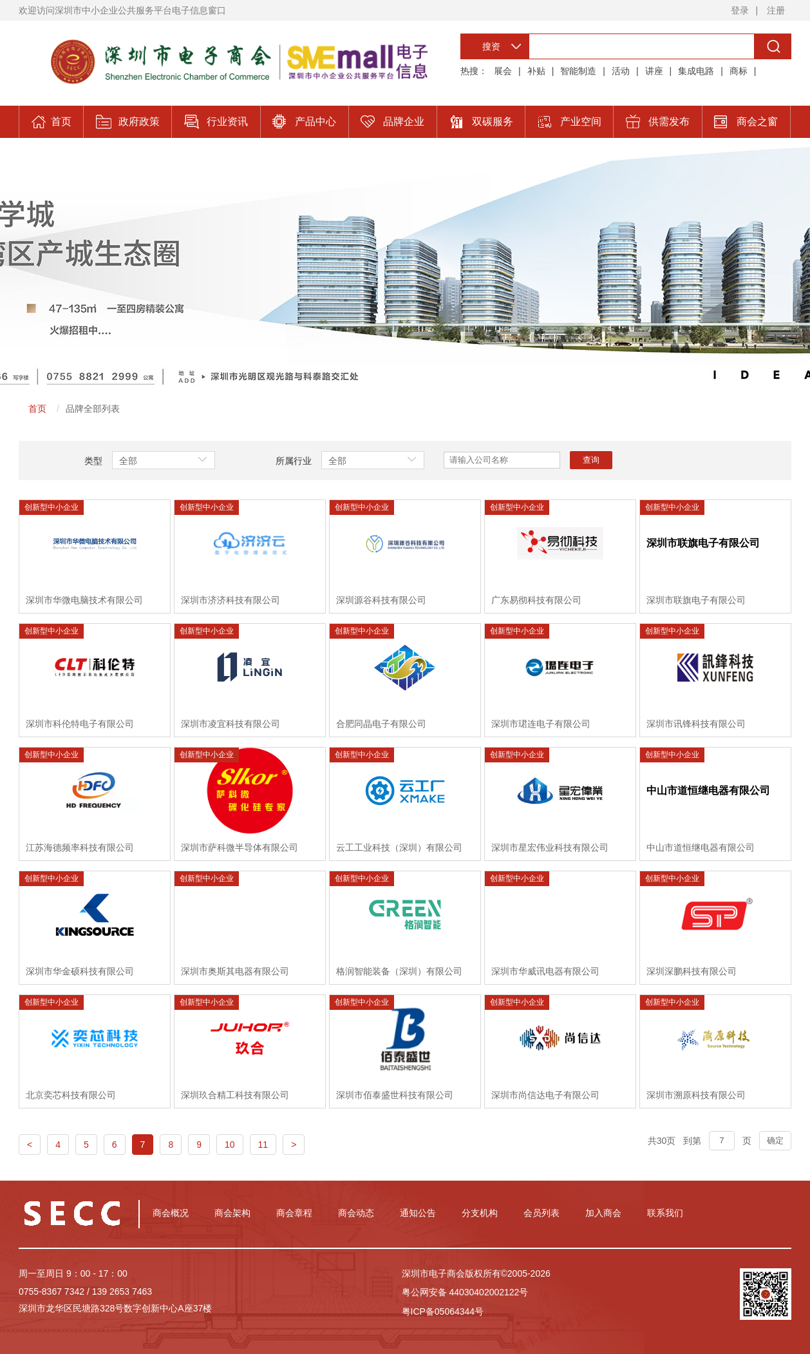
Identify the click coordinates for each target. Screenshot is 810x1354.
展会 (503, 71)
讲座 (654, 71)
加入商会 (603, 1213)
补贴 (536, 71)
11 (263, 1144)
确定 (775, 1140)
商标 (739, 71)
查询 (591, 460)
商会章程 (294, 1213)
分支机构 (480, 1213)
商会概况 (171, 1213)
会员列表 (541, 1213)
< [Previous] (29, 1144)
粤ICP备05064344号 (443, 1311)
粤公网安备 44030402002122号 (465, 1292)
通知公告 (418, 1213)
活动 (621, 71)
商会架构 (232, 1213)
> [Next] (293, 1144)
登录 (740, 10)
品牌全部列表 (93, 408)
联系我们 (665, 1213)
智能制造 (578, 71)
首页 (37, 408)
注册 (776, 10)
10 (230, 1144)
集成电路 (696, 71)
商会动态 (356, 1213)
